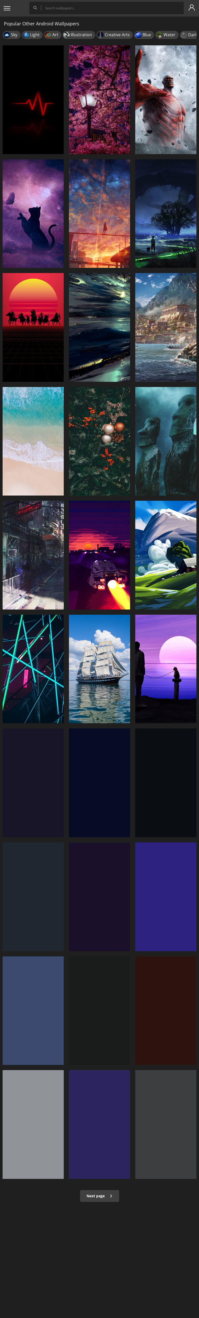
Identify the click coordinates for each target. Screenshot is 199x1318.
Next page (100, 1195)
